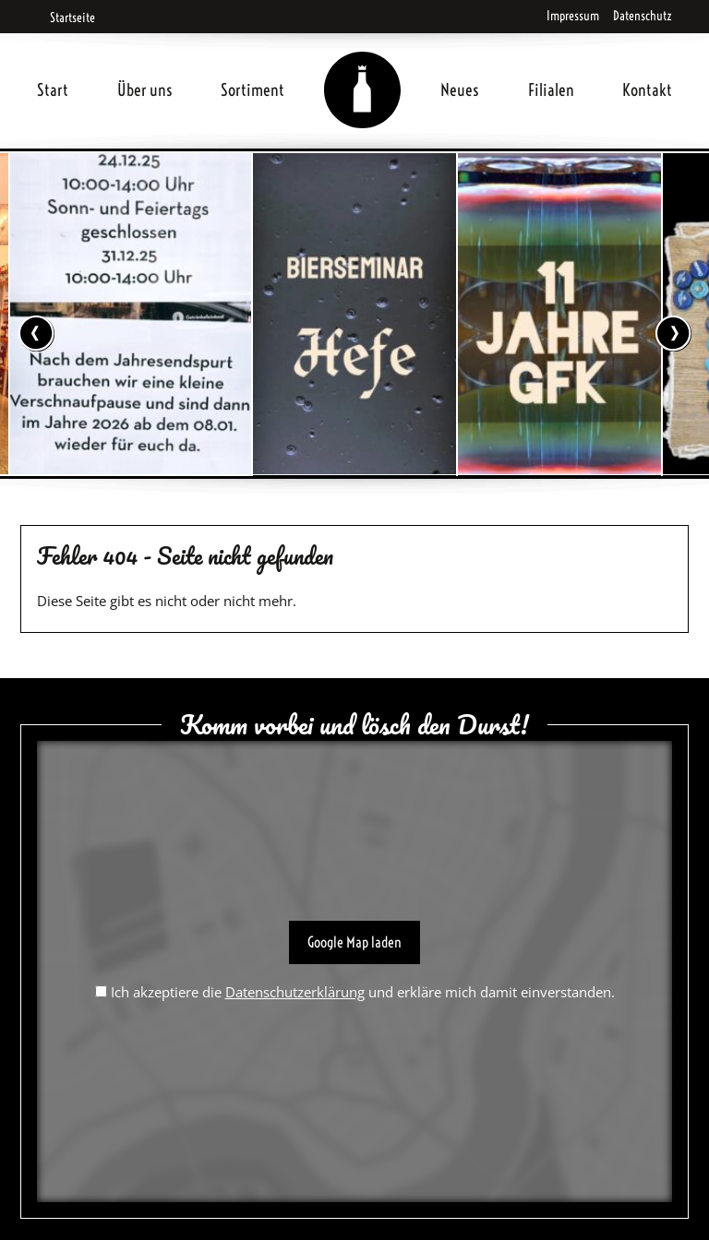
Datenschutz (642, 15)
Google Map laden (354, 942)
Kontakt (647, 90)
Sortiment (252, 90)
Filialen (551, 90)
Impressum (573, 15)
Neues (459, 90)
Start (52, 90)
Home (362, 67)
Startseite (66, 17)
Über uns (145, 90)
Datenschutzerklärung (295, 992)
